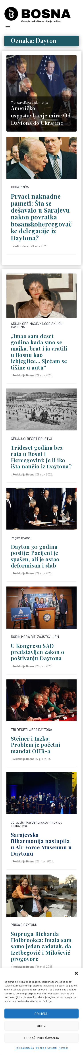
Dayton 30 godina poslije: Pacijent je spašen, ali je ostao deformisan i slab (35, 556)
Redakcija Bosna (23, 375)
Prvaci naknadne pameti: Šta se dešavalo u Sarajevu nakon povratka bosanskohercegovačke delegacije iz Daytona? (41, 217)
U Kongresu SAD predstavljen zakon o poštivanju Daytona (37, 652)
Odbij (41, 1026)
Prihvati (41, 1014)
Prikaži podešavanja (41, 1038)
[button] (76, 973)
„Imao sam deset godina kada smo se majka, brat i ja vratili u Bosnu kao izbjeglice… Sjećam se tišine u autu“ (39, 351)
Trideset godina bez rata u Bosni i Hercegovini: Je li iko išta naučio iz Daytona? (41, 457)
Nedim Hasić (20, 246)
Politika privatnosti (46, 1047)
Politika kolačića (24, 1047)
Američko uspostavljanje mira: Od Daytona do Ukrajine (41, 115)
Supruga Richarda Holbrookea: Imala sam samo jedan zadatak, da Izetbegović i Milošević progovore (41, 946)
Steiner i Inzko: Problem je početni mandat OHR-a (35, 744)
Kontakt (63, 1047)
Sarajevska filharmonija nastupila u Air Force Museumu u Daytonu (41, 844)
